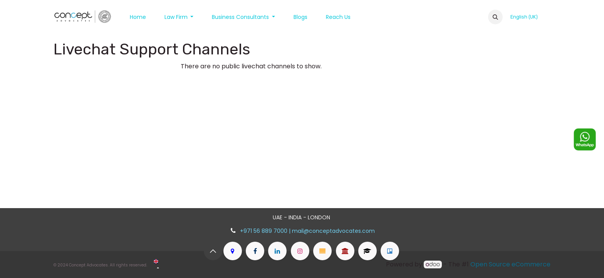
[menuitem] (138, 17)
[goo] (232, 251)
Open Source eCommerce (510, 264)
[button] (495, 17)
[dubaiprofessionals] (390, 251)
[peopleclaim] (322, 251)
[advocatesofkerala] (367, 251)
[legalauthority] (345, 251)
